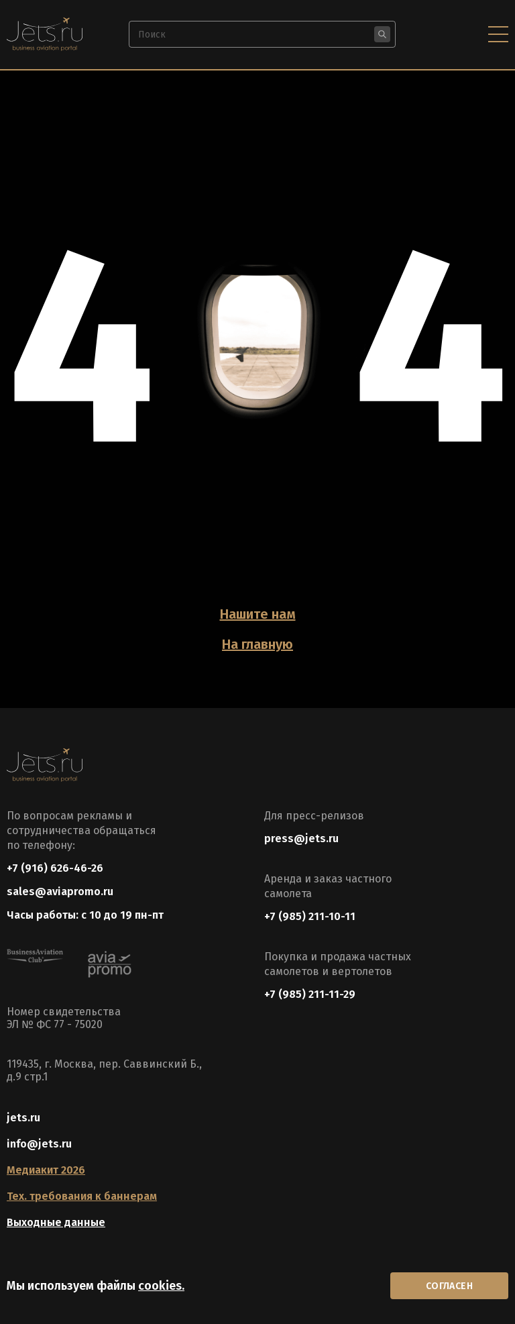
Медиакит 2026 (46, 1170)
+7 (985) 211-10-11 (309, 916)
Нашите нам (258, 614)
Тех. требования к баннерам (82, 1196)
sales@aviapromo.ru (60, 891)
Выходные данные (56, 1222)
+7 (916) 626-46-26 (55, 868)
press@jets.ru (301, 838)
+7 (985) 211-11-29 (309, 994)
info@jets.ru (39, 1143)
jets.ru (23, 1117)
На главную (257, 644)
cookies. (161, 1285)
